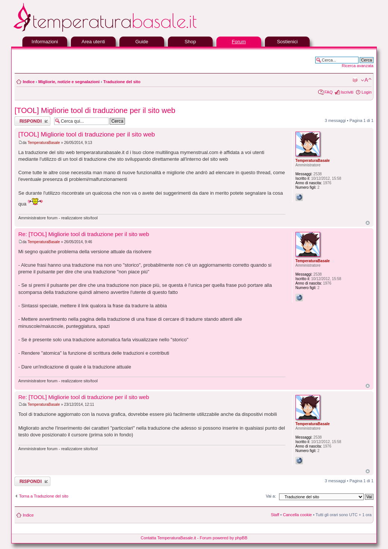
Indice (29, 81)
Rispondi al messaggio (32, 121)
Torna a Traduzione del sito (43, 496)
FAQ (328, 92)
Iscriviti (347, 92)
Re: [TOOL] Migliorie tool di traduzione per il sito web (83, 234)
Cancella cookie (297, 514)
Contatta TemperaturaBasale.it (168, 538)
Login (367, 92)
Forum (239, 41)
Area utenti (93, 41)
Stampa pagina (355, 80)
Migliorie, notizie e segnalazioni (69, 81)
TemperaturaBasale (44, 143)
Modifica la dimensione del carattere (366, 80)
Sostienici (287, 41)
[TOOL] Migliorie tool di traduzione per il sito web (95, 110)
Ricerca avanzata (357, 65)
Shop (190, 41)
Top (368, 223)
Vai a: (271, 496)
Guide (141, 41)
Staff (275, 514)
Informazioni (45, 41)
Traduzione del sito (122, 81)
